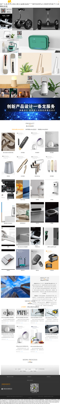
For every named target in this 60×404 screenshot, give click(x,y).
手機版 (36, 396)
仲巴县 (36, 402)
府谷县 (19, 402)
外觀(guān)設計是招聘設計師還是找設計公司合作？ (27, 346)
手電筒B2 (52, 270)
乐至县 (16, 403)
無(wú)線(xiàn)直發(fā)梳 (8, 152)
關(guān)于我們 (10, 376)
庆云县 (23, 400)
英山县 (20, 400)
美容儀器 (23, 152)
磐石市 (16, 402)
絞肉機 (37, 199)
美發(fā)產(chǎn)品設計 (18, 129)
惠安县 (23, 403)
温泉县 (36, 400)
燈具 (8, 199)
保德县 (46, 402)
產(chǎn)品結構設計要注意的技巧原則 (24, 317)
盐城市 (46, 400)
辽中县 (49, 402)
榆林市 (23, 402)
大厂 (7, 400)
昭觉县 (30, 400)
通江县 (1, 403)
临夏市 (43, 400)
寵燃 (8, 246)
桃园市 (13, 400)
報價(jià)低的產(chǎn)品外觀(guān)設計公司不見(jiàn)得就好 (13, 333)
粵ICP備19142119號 (27, 396)
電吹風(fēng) (37, 176)
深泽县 (53, 402)
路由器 (8, 270)
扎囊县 (9, 402)
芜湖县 (39, 402)
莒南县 (4, 403)
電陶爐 (51, 223)
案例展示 (29, 376)
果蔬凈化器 (22, 199)
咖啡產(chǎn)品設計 (8, 223)
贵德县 (6, 402)
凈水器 (51, 199)
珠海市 (40, 400)
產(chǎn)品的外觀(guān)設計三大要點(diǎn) (40, 346)
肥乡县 (13, 402)
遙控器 (37, 270)
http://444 (27, 403)
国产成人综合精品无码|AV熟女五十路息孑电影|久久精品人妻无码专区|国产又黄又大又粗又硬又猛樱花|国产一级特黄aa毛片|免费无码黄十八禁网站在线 (29, 3)
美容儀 (8, 176)
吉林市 (19, 403)
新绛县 (26, 400)
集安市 (16, 400)
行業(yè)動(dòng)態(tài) (33, 307)
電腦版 (33, 396)
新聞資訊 (49, 376)
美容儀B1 (52, 152)
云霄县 (26, 402)
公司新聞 (23, 307)
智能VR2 (23, 270)
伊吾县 (43, 402)
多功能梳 (23, 176)
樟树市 (33, 402)
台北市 (53, 400)
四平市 (33, 400)
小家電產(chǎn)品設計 (31, 129)
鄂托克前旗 (9, 403)
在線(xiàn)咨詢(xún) (6, 388)
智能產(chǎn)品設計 (43, 129)
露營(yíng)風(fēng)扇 (52, 246)
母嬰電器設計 (23, 223)
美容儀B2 (37, 152)
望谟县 (50, 400)
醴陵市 (4, 400)
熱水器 (37, 223)
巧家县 (10, 400)
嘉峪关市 (57, 402)
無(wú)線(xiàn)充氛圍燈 (23, 246)
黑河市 (13, 403)
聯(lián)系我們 (30, 380)
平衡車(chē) (37, 246)
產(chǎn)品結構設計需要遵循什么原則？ (9, 317)
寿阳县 (56, 400)
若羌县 (29, 402)
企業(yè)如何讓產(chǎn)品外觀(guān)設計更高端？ (41, 317)
